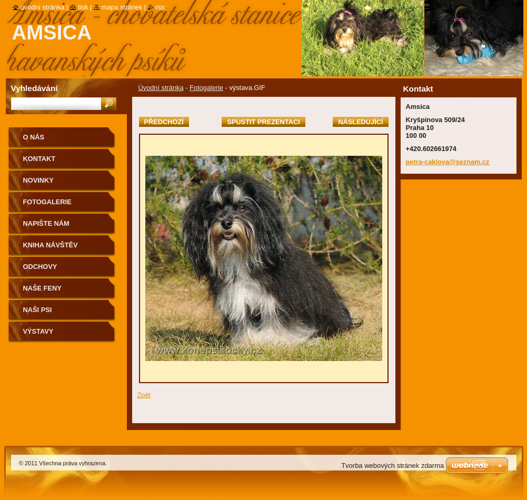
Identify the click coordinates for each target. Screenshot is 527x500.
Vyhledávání (34, 88)
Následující (360, 122)
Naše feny (42, 288)
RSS (160, 7)
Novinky (38, 180)
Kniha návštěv (50, 245)
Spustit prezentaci (263, 122)
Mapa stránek (122, 7)
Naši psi (37, 310)
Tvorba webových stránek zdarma (392, 465)
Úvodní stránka (161, 88)
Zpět (144, 395)
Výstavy (38, 331)
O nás (34, 137)
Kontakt (39, 159)
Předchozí (164, 122)
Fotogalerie (206, 88)
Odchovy (40, 267)
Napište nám (46, 223)
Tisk (83, 7)
